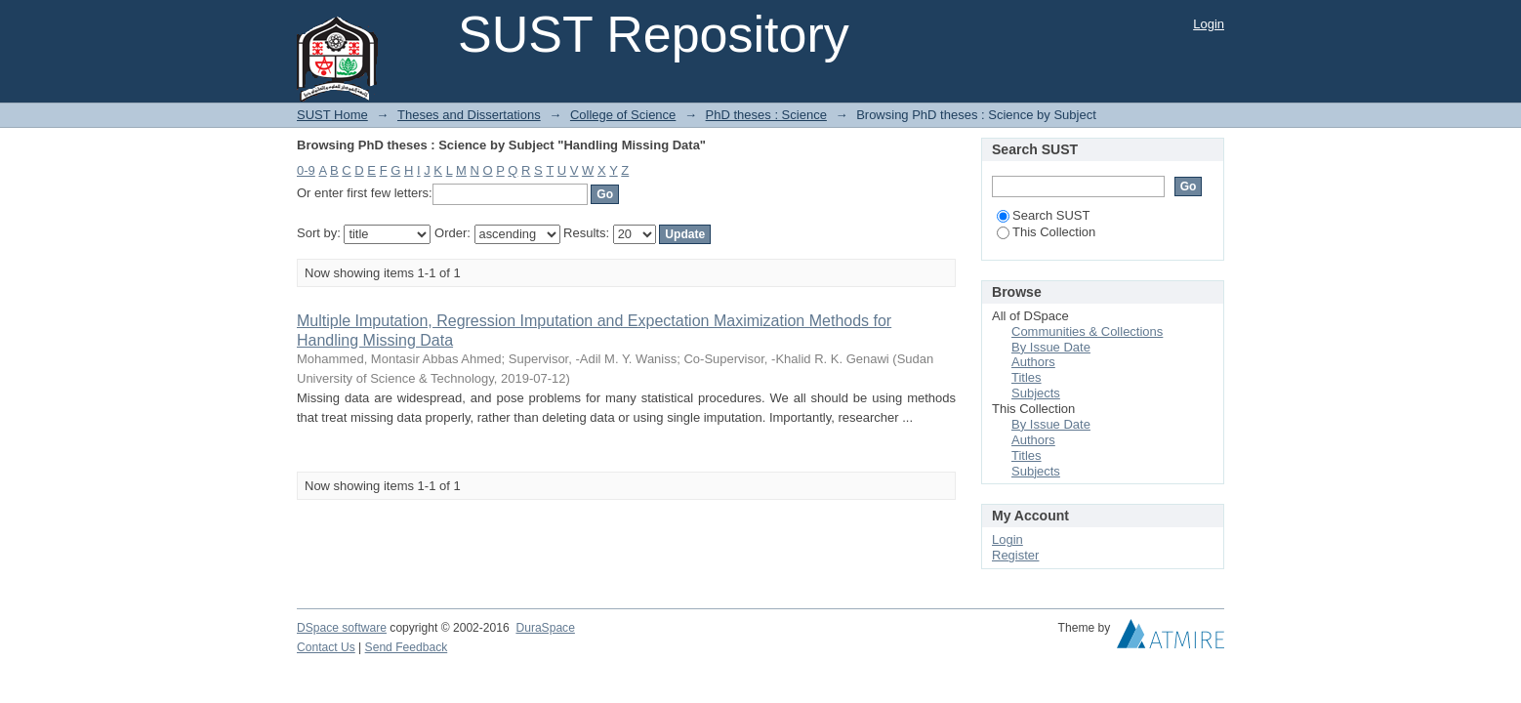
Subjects (1035, 393)
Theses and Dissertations (469, 114)
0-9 (306, 170)
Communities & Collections (1087, 331)
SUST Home (332, 114)
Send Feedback (406, 647)
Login (1208, 24)
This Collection (1046, 232)
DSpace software (342, 628)
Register (1015, 555)
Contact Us (326, 647)
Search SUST (1043, 215)
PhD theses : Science (766, 114)
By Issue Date (1050, 347)
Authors (1033, 361)
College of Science (623, 114)
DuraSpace (544, 628)
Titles (1026, 377)
